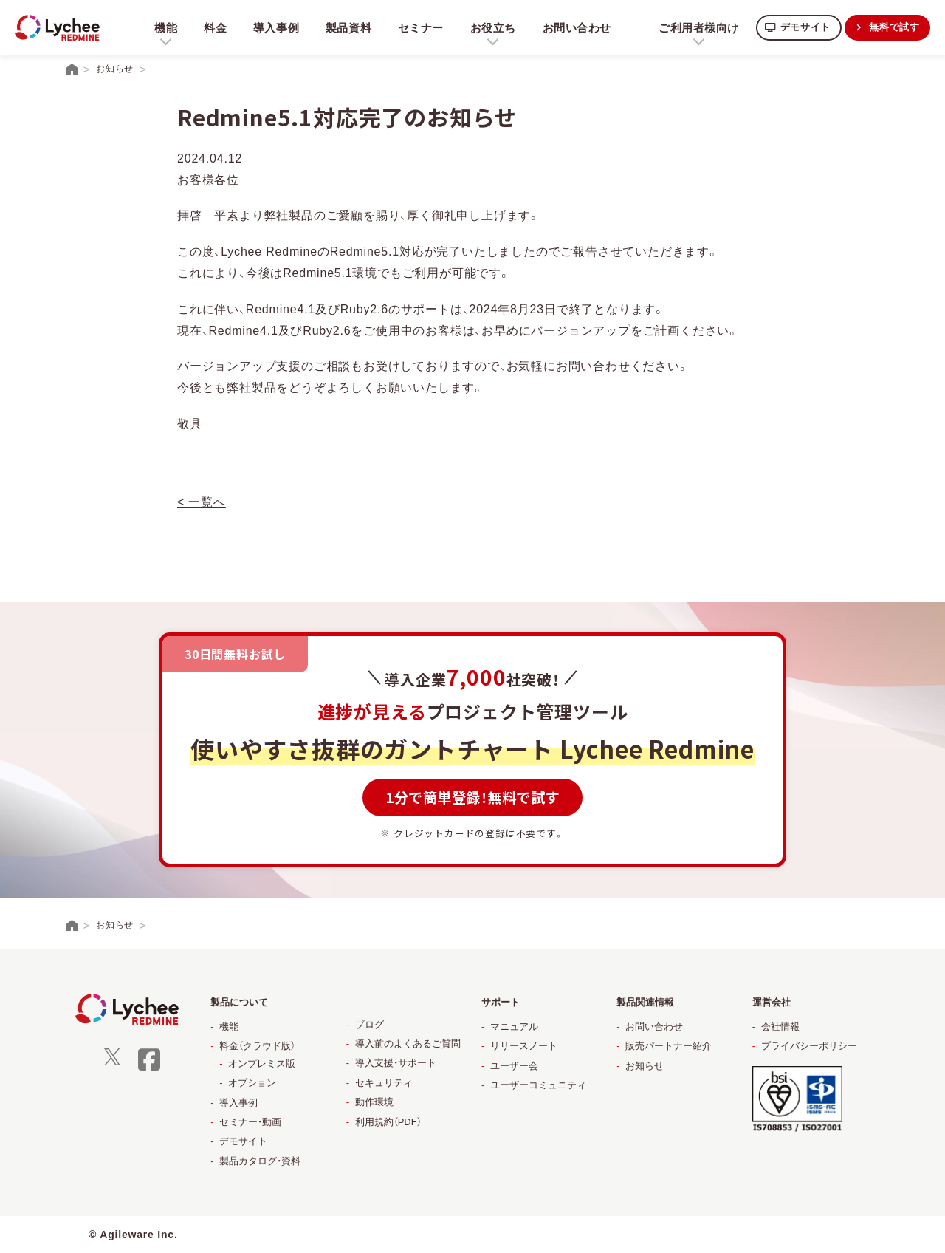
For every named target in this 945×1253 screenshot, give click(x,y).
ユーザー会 (514, 1065)
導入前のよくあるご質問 (408, 1043)
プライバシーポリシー (809, 1045)
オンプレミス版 (261, 1063)
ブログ (369, 1024)
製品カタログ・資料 (259, 1161)
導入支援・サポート (395, 1062)
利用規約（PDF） (388, 1121)
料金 (215, 27)
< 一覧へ (201, 502)
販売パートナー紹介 (668, 1045)
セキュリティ (384, 1082)
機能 (228, 1026)
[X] (112, 1062)
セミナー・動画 (250, 1121)
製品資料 (350, 27)
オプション (252, 1082)
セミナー (423, 27)
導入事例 (277, 27)
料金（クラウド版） (257, 1045)
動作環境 (374, 1101)
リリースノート (523, 1045)
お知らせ (644, 1065)
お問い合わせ (581, 27)
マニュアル (514, 1026)
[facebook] (149, 1068)
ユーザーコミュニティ (538, 1084)
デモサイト (799, 27)
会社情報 (780, 1026)
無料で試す (892, 27)
